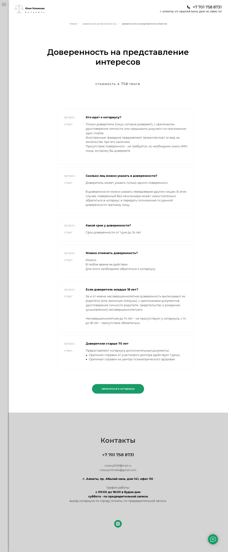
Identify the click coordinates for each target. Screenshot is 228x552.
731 (130, 454)
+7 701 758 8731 (207, 7)
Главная (73, 24)
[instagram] (118, 524)
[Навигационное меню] (4, 4)
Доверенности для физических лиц (99, 24)
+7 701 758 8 (114, 454)
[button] (118, 389)
